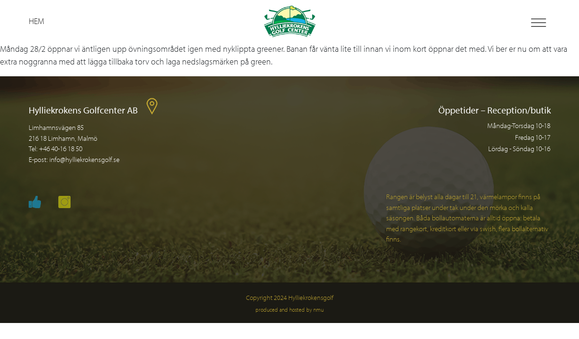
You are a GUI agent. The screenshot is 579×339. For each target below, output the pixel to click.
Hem (36, 21)
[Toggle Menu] (538, 22)
